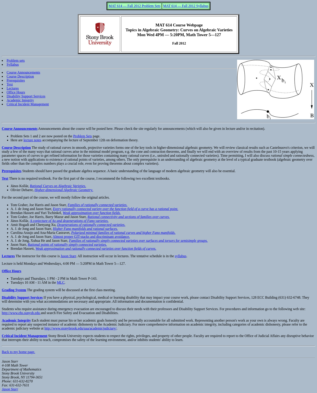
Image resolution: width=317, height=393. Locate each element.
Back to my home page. (18, 352)
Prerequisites (16, 80)
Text (10, 84)
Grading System (14, 290)
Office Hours (16, 92)
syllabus (180, 256)
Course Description (20, 76)
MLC (61, 282)
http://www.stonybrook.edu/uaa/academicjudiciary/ (80, 328)
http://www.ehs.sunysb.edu (21, 313)
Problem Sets (82, 136)
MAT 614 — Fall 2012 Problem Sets (134, 6)
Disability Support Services (26, 96)
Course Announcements (23, 72)
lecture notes (32, 140)
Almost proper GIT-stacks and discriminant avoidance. (91, 236)
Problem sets (16, 60)
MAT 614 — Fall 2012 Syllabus (185, 6)
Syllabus (13, 64)
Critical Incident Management (28, 104)
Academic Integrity (20, 100)
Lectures (13, 88)
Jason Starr (68, 256)
